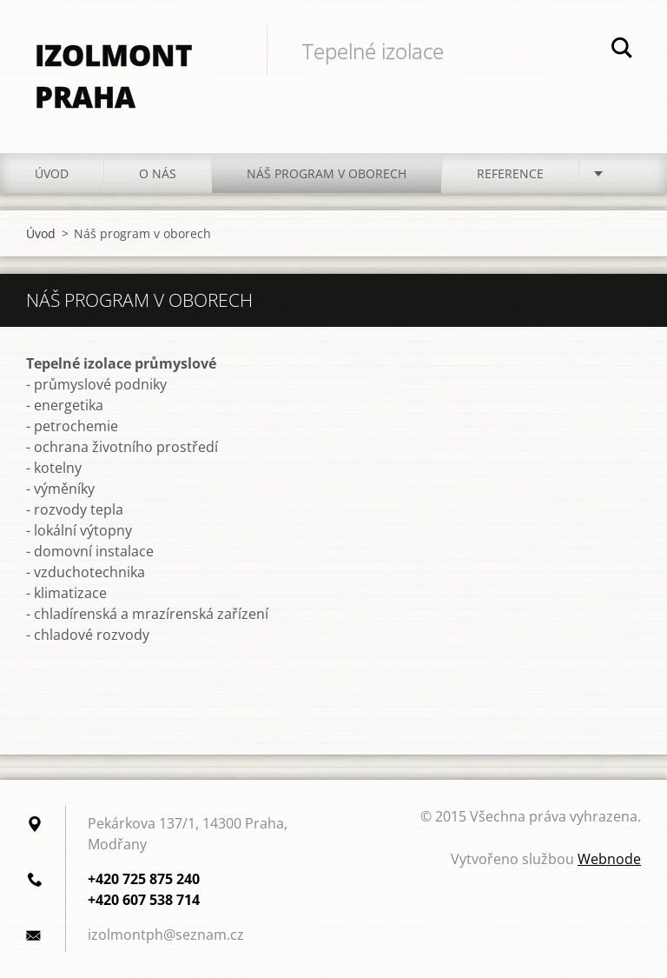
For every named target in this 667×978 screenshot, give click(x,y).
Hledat (621, 50)
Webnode (609, 858)
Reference (510, 173)
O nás (157, 173)
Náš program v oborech (326, 173)
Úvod (52, 173)
